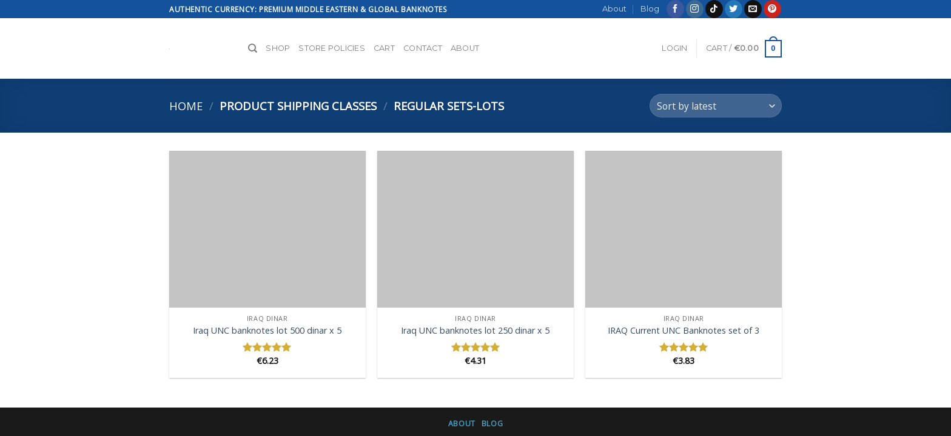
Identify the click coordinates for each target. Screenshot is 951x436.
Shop (278, 48)
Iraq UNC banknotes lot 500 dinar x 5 (267, 330)
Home (186, 105)
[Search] (252, 48)
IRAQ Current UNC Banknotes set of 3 (683, 330)
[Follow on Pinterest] (772, 9)
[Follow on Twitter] (733, 9)
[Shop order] (716, 105)
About (614, 8)
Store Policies (331, 48)
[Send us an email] (753, 9)
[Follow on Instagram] (695, 9)
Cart (384, 48)
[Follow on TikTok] (714, 9)
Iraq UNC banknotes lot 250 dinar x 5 (475, 330)
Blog (649, 8)
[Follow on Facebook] (675, 9)
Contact (422, 48)
